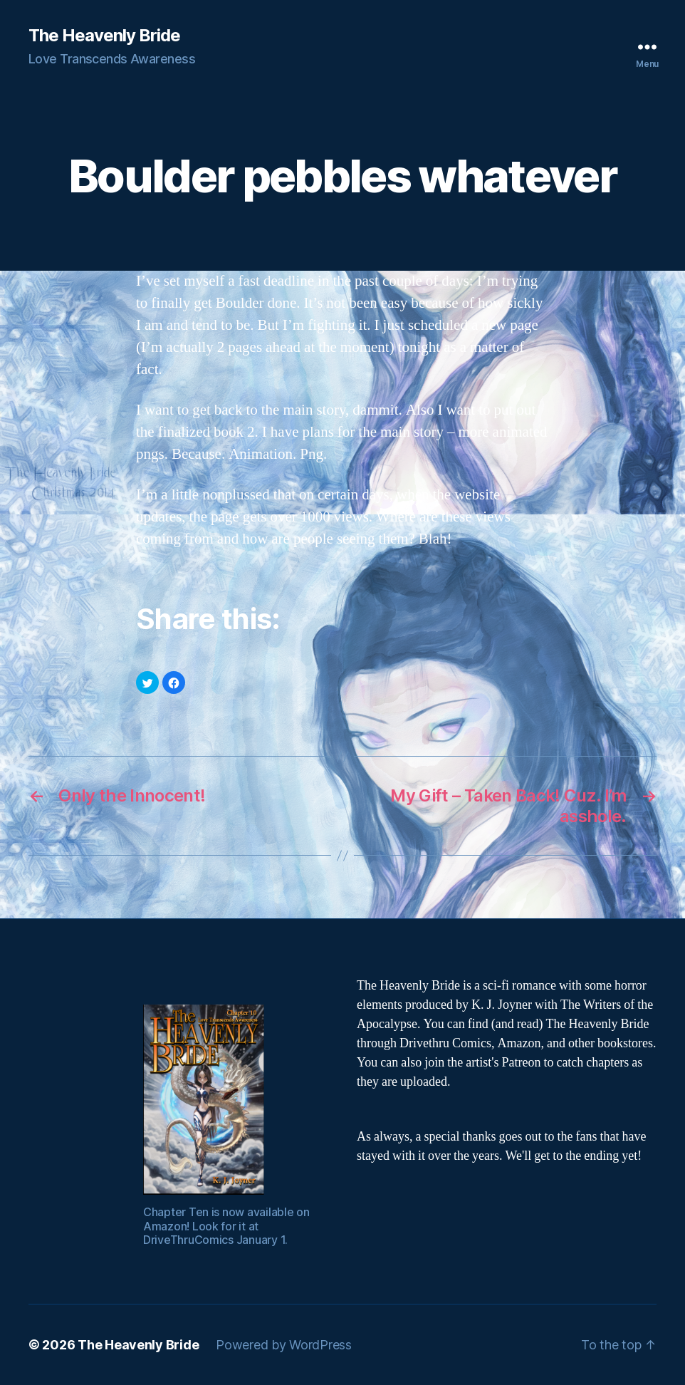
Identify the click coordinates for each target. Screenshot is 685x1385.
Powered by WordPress (284, 1344)
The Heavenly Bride (104, 35)
